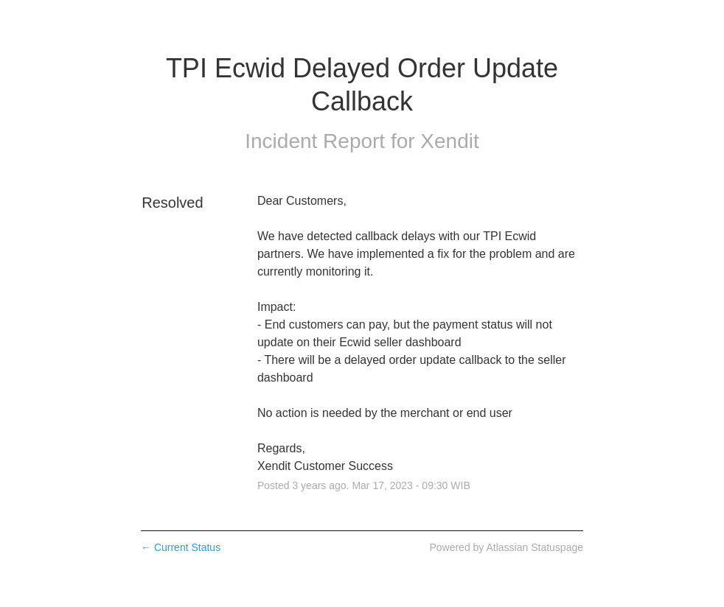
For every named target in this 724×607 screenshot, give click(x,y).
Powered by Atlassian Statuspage (506, 547)
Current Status (180, 547)
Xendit (449, 141)
